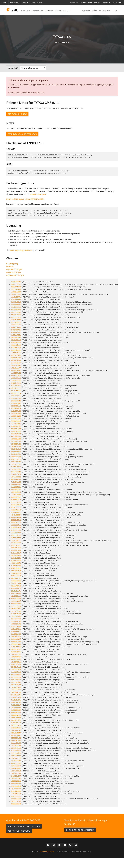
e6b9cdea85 (16, 396)
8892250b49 (16, 472)
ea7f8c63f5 (16, 763)
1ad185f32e (16, 487)
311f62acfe (16, 495)
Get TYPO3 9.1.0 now (17, 114)
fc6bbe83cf (16, 429)
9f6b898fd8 (16, 609)
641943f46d (16, 330)
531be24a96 (16, 652)
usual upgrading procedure (21, 250)
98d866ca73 (16, 456)
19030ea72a (16, 616)
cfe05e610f (16, 571)
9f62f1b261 (16, 548)
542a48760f (16, 674)
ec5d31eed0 (16, 510)
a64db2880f (16, 799)
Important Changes (14, 269)
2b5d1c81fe (16, 355)
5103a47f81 (16, 753)
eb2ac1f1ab (16, 629)
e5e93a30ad (16, 530)
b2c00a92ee (16, 560)
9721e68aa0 (16, 424)
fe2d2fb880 (16, 391)
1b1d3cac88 (16, 745)
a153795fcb (16, 525)
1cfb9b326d (16, 558)
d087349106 (16, 416)
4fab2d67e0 (16, 720)
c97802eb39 (16, 439)
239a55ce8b (16, 778)
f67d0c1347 (16, 733)
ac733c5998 (16, 796)
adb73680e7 (16, 766)
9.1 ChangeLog (12, 263)
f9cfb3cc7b (16, 467)
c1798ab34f (16, 403)
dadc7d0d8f (16, 363)
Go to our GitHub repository (80, 830)
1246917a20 (16, 444)
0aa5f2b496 (16, 634)
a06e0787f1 (16, 282)
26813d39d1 (16, 520)
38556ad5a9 (16, 606)
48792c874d (16, 735)
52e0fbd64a (16, 695)
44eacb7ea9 (16, 327)
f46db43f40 (16, 682)
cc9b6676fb (16, 761)
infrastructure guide (38, 194)
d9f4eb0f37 (16, 768)
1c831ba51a (16, 611)
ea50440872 (16, 436)
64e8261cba (16, 756)
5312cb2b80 (16, 386)
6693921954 (16, 517)
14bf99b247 (16, 776)
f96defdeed (16, 342)
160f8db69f (16, 294)
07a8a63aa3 (16, 340)
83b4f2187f (16, 614)
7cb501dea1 (16, 289)
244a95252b (16, 325)
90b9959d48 (16, 401)
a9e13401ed (16, 662)
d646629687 (16, 576)
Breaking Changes (13, 272)
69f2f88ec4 (16, 406)
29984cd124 (16, 583)
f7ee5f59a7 (16, 431)
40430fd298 (16, 550)
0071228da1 (16, 398)
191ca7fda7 (16, 345)
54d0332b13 (16, 801)
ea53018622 (16, 479)
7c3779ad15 (16, 621)
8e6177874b (16, 309)
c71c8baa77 (16, 368)
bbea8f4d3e (16, 350)
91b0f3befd (16, 320)
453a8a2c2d (16, 489)
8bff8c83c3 (16, 302)
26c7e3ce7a (16, 591)
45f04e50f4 (16, 563)
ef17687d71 (16, 624)
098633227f (16, 484)
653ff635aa (16, 451)
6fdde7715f (16, 639)
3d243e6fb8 (16, 408)
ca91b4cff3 (16, 664)
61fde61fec (16, 538)
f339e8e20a (16, 740)
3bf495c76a (16, 697)
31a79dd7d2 (16, 474)
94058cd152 (16, 725)
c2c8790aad (16, 596)
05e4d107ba (16, 358)
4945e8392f (16, 515)
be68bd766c (16, 335)
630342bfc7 (16, 375)
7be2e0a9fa (16, 700)
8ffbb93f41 (16, 593)
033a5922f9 (16, 418)
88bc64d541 (16, 603)
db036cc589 (16, 292)
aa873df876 (16, 659)
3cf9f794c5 (16, 636)
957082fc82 (16, 738)
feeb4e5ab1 (16, 677)
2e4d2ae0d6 (16, 669)
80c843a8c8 (16, 449)
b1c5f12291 (16, 791)
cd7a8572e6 (16, 459)
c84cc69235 (16, 477)
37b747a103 (16, 527)
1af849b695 (16, 654)
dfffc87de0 (16, 378)
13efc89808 (16, 307)
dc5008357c (16, 304)
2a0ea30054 (16, 393)
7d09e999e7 (16, 705)
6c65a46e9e (16, 497)
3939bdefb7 (16, 533)
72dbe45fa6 (16, 586)
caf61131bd (16, 631)
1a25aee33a (16, 789)
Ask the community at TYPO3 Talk (24, 826)
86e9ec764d (16, 370)
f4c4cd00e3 (16, 786)
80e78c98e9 (16, 619)
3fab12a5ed (16, 730)
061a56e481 (16, 337)
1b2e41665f (16, 758)
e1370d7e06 (16, 750)
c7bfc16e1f (16, 565)
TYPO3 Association (46, 851)
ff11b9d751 (16, 315)
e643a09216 (16, 312)
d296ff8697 (16, 348)
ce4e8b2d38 (16, 642)
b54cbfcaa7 (16, 712)
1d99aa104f (16, 601)
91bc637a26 (16, 502)
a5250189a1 (16, 781)
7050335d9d (16, 690)
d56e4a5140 (16, 644)
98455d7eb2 (16, 667)
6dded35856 (16, 507)
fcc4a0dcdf (16, 522)
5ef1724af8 (16, 598)
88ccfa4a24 (16, 434)
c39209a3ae (16, 581)
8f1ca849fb (16, 649)
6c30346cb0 (16, 748)
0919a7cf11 (16, 413)
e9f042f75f (16, 657)
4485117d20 (16, 578)
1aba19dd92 (16, 464)
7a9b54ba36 (16, 482)
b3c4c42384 (16, 500)
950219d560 (16, 421)
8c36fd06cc (16, 388)
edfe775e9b (16, 332)
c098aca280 (16, 317)
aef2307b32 (16, 373)
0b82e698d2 (16, 804)
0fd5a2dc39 (16, 441)
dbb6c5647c (16, 297)
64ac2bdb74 (16, 718)
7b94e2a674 (16, 492)
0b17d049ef (16, 685)
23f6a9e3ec (16, 568)
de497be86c (16, 680)
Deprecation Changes (15, 275)
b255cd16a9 (16, 626)
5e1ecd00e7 (16, 553)
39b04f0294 (16, 794)
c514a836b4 (16, 771)
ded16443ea (16, 555)
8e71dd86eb (16, 284)
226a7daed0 (16, 380)
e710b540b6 (16, 728)
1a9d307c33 (16, 411)
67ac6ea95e (16, 723)
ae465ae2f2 (16, 462)
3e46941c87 (16, 692)
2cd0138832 (16, 707)
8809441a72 (16, 287)
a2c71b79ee (16, 360)
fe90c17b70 (16, 702)
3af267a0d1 (16, 573)
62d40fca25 (16, 647)
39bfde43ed (16, 540)
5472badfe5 (16, 365)
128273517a (16, 687)
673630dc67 (16, 505)
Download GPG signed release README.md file (25, 199)
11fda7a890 (16, 353)
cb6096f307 (16, 535)
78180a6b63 (16, 446)
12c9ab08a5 (16, 469)
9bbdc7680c (16, 545)
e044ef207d (16, 426)
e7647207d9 (16, 588)
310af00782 (16, 299)
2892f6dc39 (16, 773)
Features (9, 266)
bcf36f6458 (16, 783)
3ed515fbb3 (16, 672)
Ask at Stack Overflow (19, 831)
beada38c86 (16, 743)
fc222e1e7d (16, 715)
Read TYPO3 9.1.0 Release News (22, 134)
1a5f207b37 (16, 710)
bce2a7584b (16, 454)
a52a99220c (16, 543)
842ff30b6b (16, 383)
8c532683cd (16, 322)
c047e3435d (16, 512)
